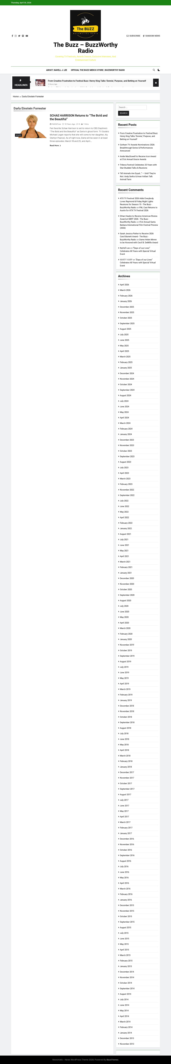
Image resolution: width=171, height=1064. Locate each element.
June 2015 (124, 938)
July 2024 (124, 401)
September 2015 (127, 922)
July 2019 (124, 667)
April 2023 (124, 473)
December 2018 (127, 706)
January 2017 (126, 833)
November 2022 (127, 490)
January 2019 (126, 700)
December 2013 (127, 1038)
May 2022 (124, 512)
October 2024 (126, 384)
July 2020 (124, 606)
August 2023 (125, 462)
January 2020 (126, 639)
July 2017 (124, 800)
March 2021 (125, 562)
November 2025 (127, 312)
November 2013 (127, 1044)
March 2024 (125, 423)
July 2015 (124, 933)
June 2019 (124, 672)
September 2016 (127, 855)
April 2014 (124, 1016)
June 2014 (124, 1005)
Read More (55, 145)
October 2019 (126, 650)
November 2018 (127, 711)
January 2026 (126, 301)
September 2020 (127, 595)
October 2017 (126, 783)
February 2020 (126, 634)
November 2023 (127, 445)
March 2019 (125, 689)
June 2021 (124, 545)
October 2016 (126, 850)
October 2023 (126, 451)
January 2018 (126, 767)
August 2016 (125, 861)
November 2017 (127, 778)
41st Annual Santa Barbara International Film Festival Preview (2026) (139, 225)
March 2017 (125, 822)
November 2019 (127, 645)
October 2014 (126, 983)
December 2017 (127, 772)
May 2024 (124, 412)
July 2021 (124, 539)
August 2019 (125, 661)
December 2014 (127, 972)
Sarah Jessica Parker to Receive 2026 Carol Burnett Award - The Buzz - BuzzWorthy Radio (136, 236)
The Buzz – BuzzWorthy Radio (85, 47)
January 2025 (126, 368)
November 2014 (127, 977)
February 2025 (126, 362)
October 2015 (126, 916)
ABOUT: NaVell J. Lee (56, 70)
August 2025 (125, 329)
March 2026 (125, 290)
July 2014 (124, 999)
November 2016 (127, 844)
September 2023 (127, 456)
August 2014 (125, 994)
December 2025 (127, 307)
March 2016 (125, 889)
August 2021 (125, 534)
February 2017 (126, 828)
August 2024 (125, 395)
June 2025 (124, 340)
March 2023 (125, 478)
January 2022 (126, 528)
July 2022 (124, 501)
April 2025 (124, 351)
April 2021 (124, 556)
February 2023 (126, 484)
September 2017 (127, 789)
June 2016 (124, 872)
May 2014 (124, 1010)
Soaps (18, 135)
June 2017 (124, 805)
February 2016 (126, 894)
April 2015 (124, 950)
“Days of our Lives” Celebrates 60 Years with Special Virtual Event (138, 251)
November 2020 (127, 584)
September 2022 (127, 495)
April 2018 (124, 750)
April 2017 (124, 816)
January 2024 (126, 434)
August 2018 (125, 728)
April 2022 (124, 517)
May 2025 (124, 345)
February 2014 (126, 1027)
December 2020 (127, 578)
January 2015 (126, 966)
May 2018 (124, 744)
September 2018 (127, 722)
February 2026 (126, 296)
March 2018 (125, 756)
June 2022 (124, 506)
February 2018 (126, 761)
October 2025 (126, 318)
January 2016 (126, 900)
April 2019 (124, 683)
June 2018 (124, 739)
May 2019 (124, 678)
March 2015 (125, 955)
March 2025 (125, 356)
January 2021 (126, 573)
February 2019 (126, 695)
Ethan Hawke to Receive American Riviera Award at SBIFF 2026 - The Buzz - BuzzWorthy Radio (138, 219)
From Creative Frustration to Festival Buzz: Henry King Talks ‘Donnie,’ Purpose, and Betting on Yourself (97, 81)
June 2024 (124, 406)
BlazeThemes (112, 1060)
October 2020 (126, 589)
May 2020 (124, 617)
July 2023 (124, 467)
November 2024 (127, 379)
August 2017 (125, 794)
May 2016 (124, 877)
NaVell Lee (56, 124)
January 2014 (126, 1033)
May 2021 (124, 550)
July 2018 (124, 733)
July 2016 (124, 866)
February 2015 (126, 961)
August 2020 (125, 600)
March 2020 (125, 628)
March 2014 (125, 1022)
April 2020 (124, 623)
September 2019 (127, 656)
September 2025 (127, 323)
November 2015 (127, 911)
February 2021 (126, 567)
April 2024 (124, 417)
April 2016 (124, 883)
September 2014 (127, 988)
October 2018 (126, 717)
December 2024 (127, 373)
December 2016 (127, 839)
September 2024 (127, 390)
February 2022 (126, 523)
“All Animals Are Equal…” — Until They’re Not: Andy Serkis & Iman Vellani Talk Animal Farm (138, 176)
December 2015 (127, 905)
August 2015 (125, 927)
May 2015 (124, 944)
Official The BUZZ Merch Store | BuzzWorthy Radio (98, 70)
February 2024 (126, 429)
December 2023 (127, 440)
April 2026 (124, 284)
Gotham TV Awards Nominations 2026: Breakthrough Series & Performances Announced (137, 148)
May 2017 (124, 811)
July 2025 (124, 334)
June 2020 (124, 611)
